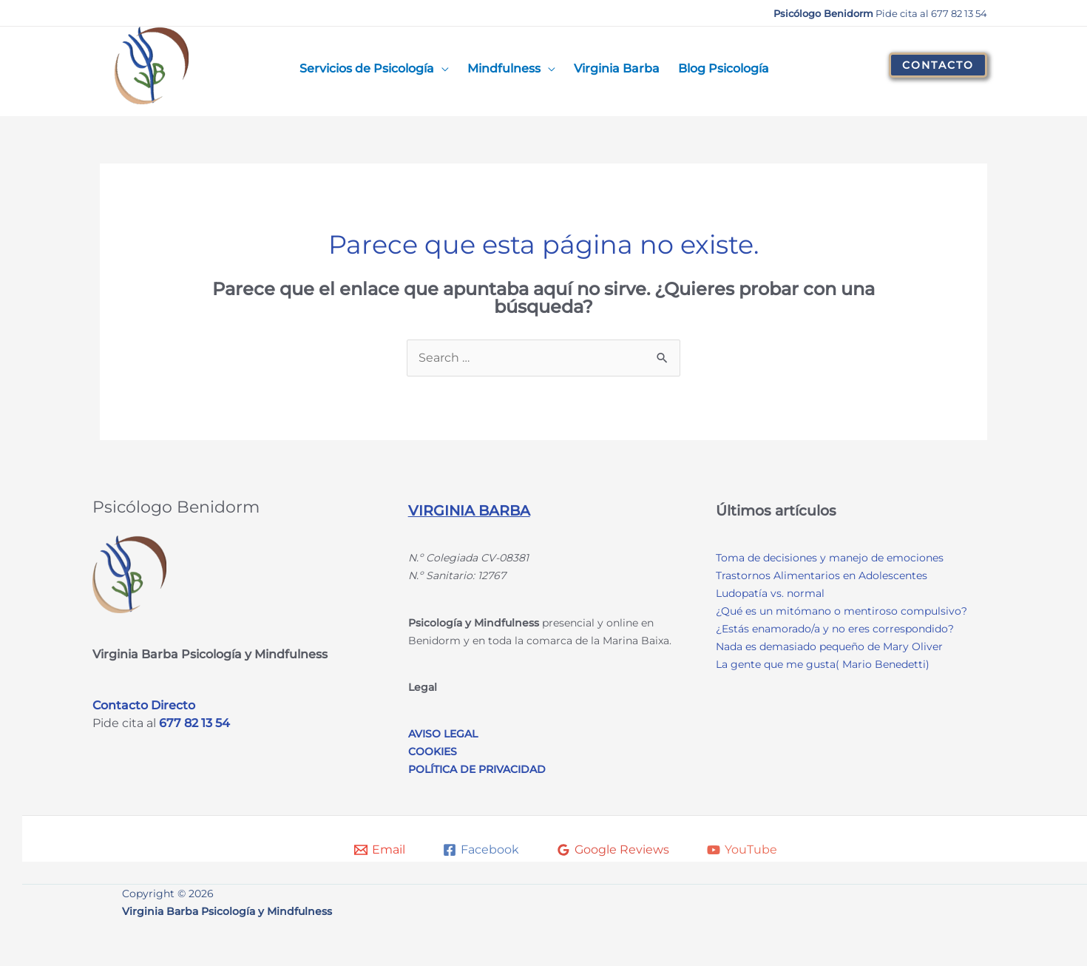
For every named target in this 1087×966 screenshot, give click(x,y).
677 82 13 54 (194, 723)
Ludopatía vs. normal (770, 593)
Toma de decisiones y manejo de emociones (830, 557)
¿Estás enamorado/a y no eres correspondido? (835, 628)
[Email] (379, 850)
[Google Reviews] (613, 850)
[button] (938, 65)
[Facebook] (481, 850)
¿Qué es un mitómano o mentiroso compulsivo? (841, 611)
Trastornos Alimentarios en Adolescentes (821, 575)
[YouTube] (742, 850)
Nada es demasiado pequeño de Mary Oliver (829, 646)
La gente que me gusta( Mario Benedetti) (822, 664)
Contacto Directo (143, 705)
